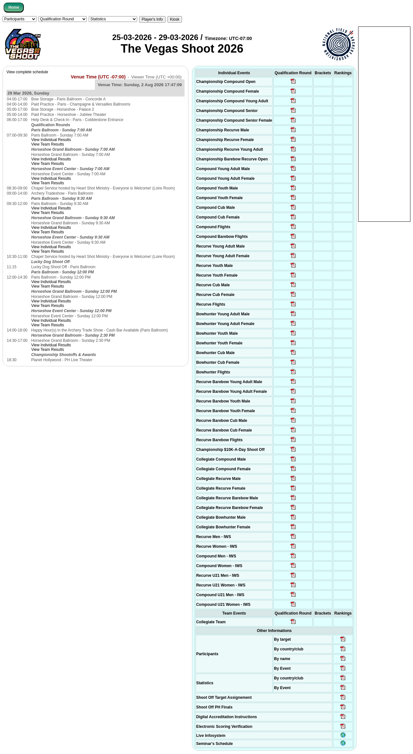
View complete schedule (27, 72)
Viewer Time (156, 77)
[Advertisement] (384, 123)
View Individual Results (51, 140)
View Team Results (47, 144)
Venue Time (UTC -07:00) (98, 76)
